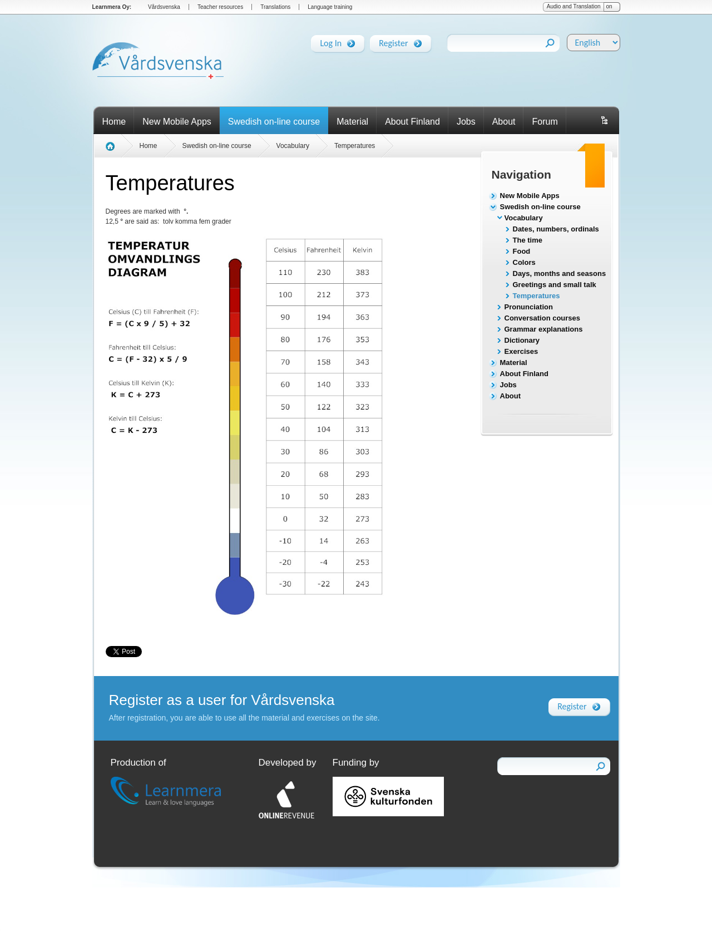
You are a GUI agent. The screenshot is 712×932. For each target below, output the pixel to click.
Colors (524, 262)
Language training (330, 7)
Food (522, 251)
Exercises (521, 351)
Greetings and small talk (554, 284)
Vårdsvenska (164, 7)
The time (527, 240)
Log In (330, 41)
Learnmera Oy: (112, 7)
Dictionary (522, 340)
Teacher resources (220, 7)
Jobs (466, 121)
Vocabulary (524, 218)
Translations (275, 7)
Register (393, 41)
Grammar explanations (544, 329)
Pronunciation (529, 307)
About (504, 121)
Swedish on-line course (274, 121)
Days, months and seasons (559, 273)
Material (352, 121)
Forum (544, 121)
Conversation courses (543, 318)
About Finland (412, 121)
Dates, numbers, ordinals (556, 229)
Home (114, 121)
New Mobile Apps (176, 121)
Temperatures (536, 296)
